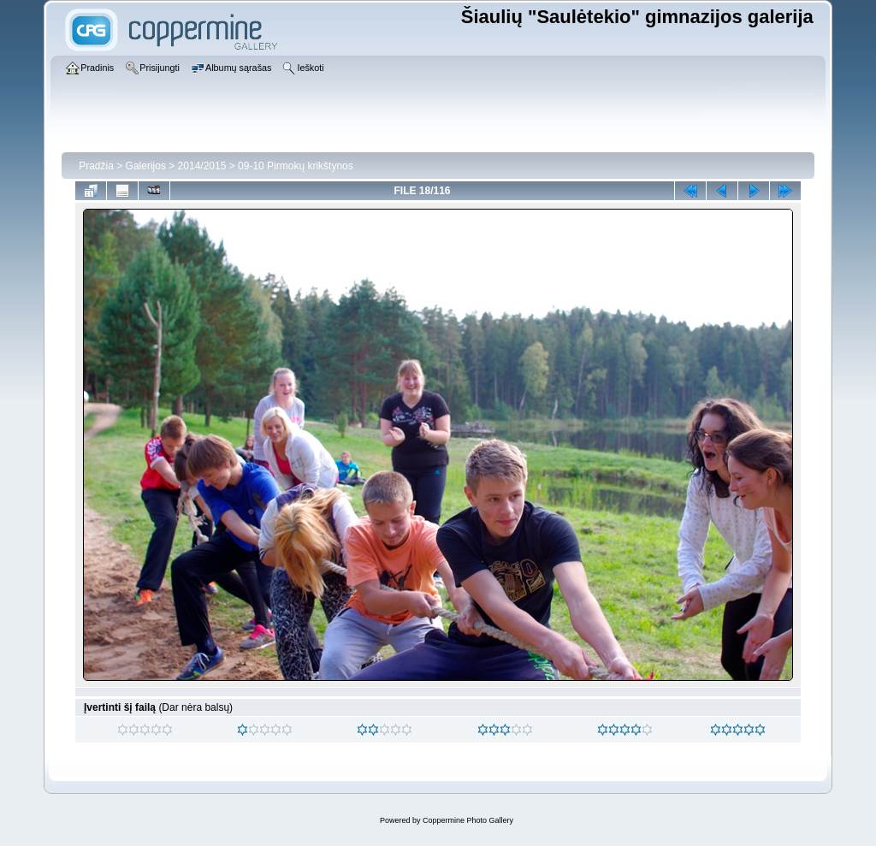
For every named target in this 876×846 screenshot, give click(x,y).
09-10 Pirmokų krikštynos (295, 166)
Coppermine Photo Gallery (468, 820)
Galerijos (146, 166)
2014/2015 (202, 166)
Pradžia (96, 166)
